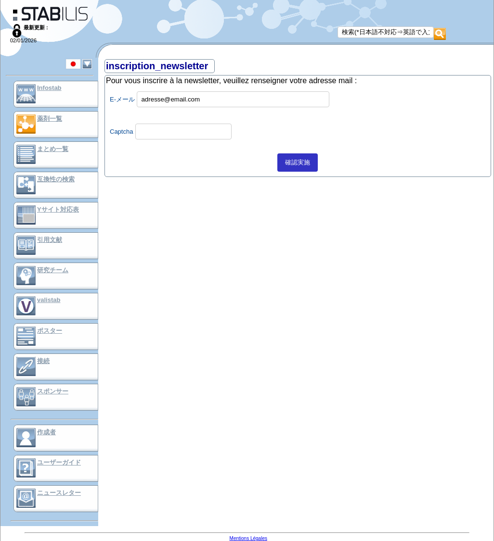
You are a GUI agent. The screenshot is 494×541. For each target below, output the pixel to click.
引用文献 (49, 239)
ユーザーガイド (59, 462)
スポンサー (52, 391)
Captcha (121, 131)
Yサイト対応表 (58, 209)
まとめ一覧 (52, 148)
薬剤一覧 (49, 118)
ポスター (49, 330)
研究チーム (52, 270)
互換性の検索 (56, 179)
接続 (43, 361)
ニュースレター (59, 492)
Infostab (49, 87)
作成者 (46, 432)
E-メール (122, 99)
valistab (48, 299)
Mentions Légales (248, 538)
